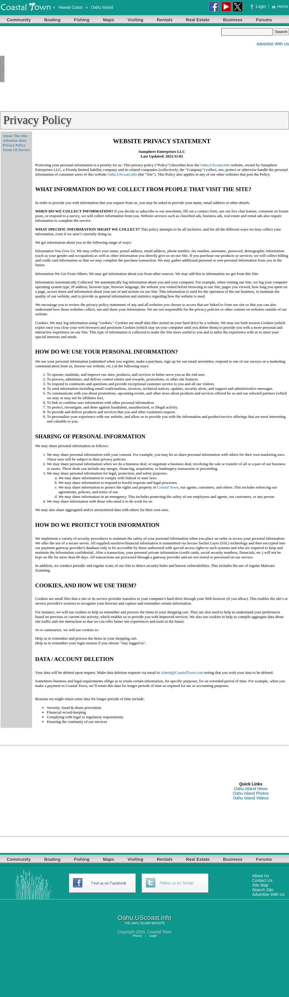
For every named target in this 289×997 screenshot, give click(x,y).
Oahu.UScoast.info (215, 165)
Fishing (81, 19)
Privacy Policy (14, 145)
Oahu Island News (250, 788)
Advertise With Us (273, 43)
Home (279, 6)
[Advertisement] (110, 69)
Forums (264, 19)
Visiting (135, 19)
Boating (52, 19)
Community (19, 19)
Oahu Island (102, 7)
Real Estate (198, 19)
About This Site (15, 136)
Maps (108, 19)
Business (233, 19)
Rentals (165, 19)
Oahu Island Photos (251, 793)
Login (259, 6)
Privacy (137, 935)
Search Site (262, 889)
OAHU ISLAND (141, 923)
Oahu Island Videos (251, 798)
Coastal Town (167, 487)
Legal (152, 935)
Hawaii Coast (70, 7)
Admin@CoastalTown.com (182, 672)
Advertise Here (14, 140)
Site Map (260, 885)
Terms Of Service (16, 150)
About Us (260, 875)
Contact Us (262, 880)
